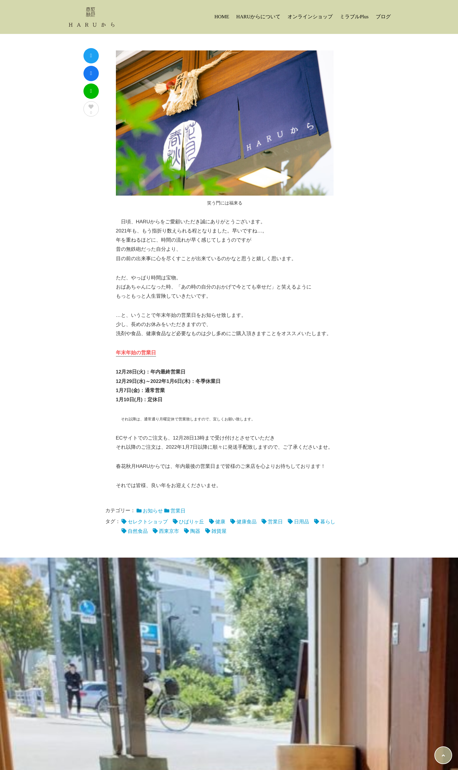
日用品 (301, 522)
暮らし (327, 522)
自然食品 (138, 531)
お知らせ (153, 511)
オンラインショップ (310, 16)
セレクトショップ (148, 522)
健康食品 (247, 522)
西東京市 (169, 531)
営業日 (178, 511)
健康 (220, 522)
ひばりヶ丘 (191, 522)
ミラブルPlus (354, 16)
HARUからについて (258, 16)
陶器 (195, 531)
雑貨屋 (218, 531)
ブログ (383, 16)
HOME (221, 16)
